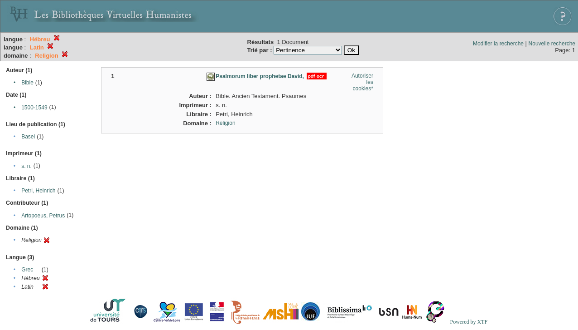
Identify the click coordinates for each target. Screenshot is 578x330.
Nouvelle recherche (552, 43)
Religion (225, 123)
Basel (28, 136)
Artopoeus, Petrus (43, 215)
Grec (27, 269)
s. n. (26, 166)
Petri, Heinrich (38, 190)
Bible (27, 82)
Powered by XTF (468, 322)
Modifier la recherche (498, 43)
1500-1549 (34, 107)
